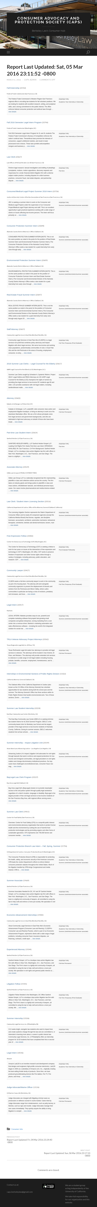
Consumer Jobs (17, 1129)
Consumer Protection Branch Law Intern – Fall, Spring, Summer (33, 846)
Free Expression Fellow (17, 536)
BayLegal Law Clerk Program (19, 777)
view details (12, 112)
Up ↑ (88, 1202)
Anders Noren (77, 1202)
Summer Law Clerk (15, 812)
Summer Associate (15, 881)
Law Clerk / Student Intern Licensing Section (25, 502)
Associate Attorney (14, 467)
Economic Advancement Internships (22, 915)
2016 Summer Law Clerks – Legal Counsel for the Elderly (31, 364)
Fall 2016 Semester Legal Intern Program (24, 123)
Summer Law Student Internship (20, 708)
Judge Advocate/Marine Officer (20, 1087)
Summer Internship (15, 1019)
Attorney (10, 398)
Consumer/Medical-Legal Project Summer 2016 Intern (29, 192)
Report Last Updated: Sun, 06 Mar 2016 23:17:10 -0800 (69, 1140)
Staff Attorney (12, 329)
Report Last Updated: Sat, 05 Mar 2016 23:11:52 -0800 (43, 70)
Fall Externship (13, 88)
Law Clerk (11, 157)
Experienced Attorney (16, 950)
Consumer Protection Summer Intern (22, 226)
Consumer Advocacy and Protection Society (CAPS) (48, 20)
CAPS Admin (30, 80)
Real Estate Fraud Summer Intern (21, 295)
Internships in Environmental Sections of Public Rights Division (33, 674)
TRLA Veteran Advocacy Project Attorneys (24, 639)
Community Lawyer (15, 571)
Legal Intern (12, 605)
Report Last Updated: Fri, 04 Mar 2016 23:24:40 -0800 (27, 1140)
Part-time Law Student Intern (19, 433)
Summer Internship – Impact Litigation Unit (25, 743)
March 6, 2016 (14, 80)
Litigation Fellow (13, 984)
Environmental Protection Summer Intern (24, 260)
